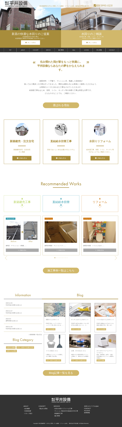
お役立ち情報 (11, 347)
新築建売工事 (22, 202)
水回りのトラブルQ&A (91, 406)
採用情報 (87, 412)
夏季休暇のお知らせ (12, 321)
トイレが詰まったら (52, 350)
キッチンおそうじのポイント (80, 319)
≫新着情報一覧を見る (35, 334)
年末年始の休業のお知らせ (14, 305)
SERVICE (48, 50)
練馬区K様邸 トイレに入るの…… (93, 245)
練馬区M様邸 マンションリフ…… (55, 245)
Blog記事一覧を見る (61, 372)
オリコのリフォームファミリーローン (105, 351)
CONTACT (112, 50)
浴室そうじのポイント (52, 319)
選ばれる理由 (61, 105)
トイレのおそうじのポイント (105, 319)
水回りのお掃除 (11, 351)
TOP (10, 50)
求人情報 (99, 50)
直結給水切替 (61, 202)
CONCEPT (35, 50)
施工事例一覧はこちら (61, 270)
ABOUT (23, 50)
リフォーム (100, 202)
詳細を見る (22, 158)
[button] (56, 257)
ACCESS (86, 50)
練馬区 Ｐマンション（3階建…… (16, 245)
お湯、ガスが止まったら (78, 350)
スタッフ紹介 (28, 413)
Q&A (73, 50)
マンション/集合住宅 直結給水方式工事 (66, 411)
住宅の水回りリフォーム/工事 (63, 408)
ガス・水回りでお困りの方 (25, 347)
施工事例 (61, 50)
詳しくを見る (30, 42)
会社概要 (27, 408)
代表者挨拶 (27, 411)
